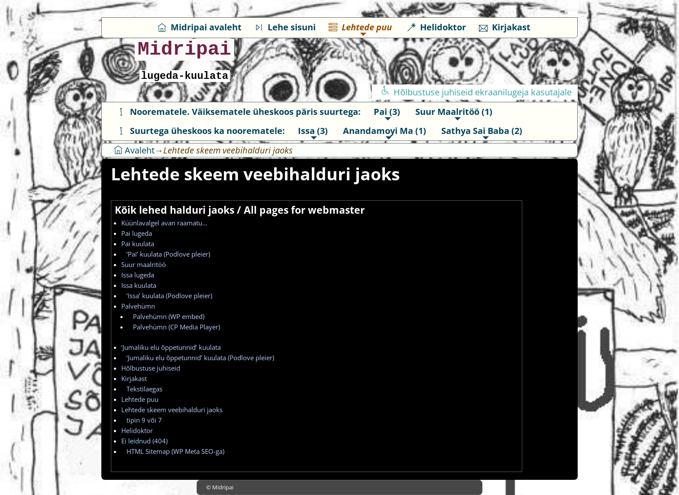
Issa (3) (313, 131)
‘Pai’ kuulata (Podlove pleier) (165, 254)
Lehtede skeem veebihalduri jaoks (172, 409)
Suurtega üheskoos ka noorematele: (201, 131)
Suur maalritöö (143, 264)
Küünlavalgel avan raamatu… (164, 222)
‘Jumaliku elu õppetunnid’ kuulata (171, 347)
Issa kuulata (138, 285)
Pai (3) (387, 111)
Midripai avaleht (200, 27)
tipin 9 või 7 (141, 420)
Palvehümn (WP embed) (166, 316)
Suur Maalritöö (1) (453, 111)
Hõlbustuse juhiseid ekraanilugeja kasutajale (476, 92)
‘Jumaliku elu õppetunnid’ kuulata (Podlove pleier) (197, 357)
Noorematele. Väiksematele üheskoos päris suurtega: (239, 111)
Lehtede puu (360, 27)
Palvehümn (138, 306)
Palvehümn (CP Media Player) (174, 326)
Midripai (184, 50)
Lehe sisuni (285, 27)
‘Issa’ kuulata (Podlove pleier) (166, 295)
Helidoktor (436, 27)
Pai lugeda (136, 233)
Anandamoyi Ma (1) (384, 131)
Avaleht (134, 150)
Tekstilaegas (141, 388)
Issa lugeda (137, 274)
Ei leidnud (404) (144, 440)
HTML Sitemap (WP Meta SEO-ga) (172, 451)
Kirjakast (504, 27)
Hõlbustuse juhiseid (150, 368)
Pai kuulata (137, 243)
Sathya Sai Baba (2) (481, 131)
